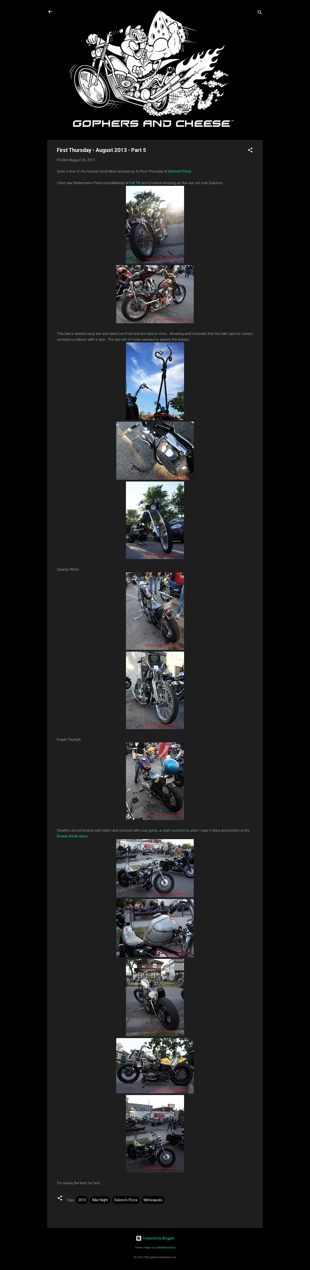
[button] (250, 151)
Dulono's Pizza (179, 171)
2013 (82, 1200)
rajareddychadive (165, 1247)
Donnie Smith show (72, 836)
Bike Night (100, 1200)
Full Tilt (134, 183)
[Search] (260, 13)
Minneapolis (153, 1200)
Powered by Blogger (155, 1238)
